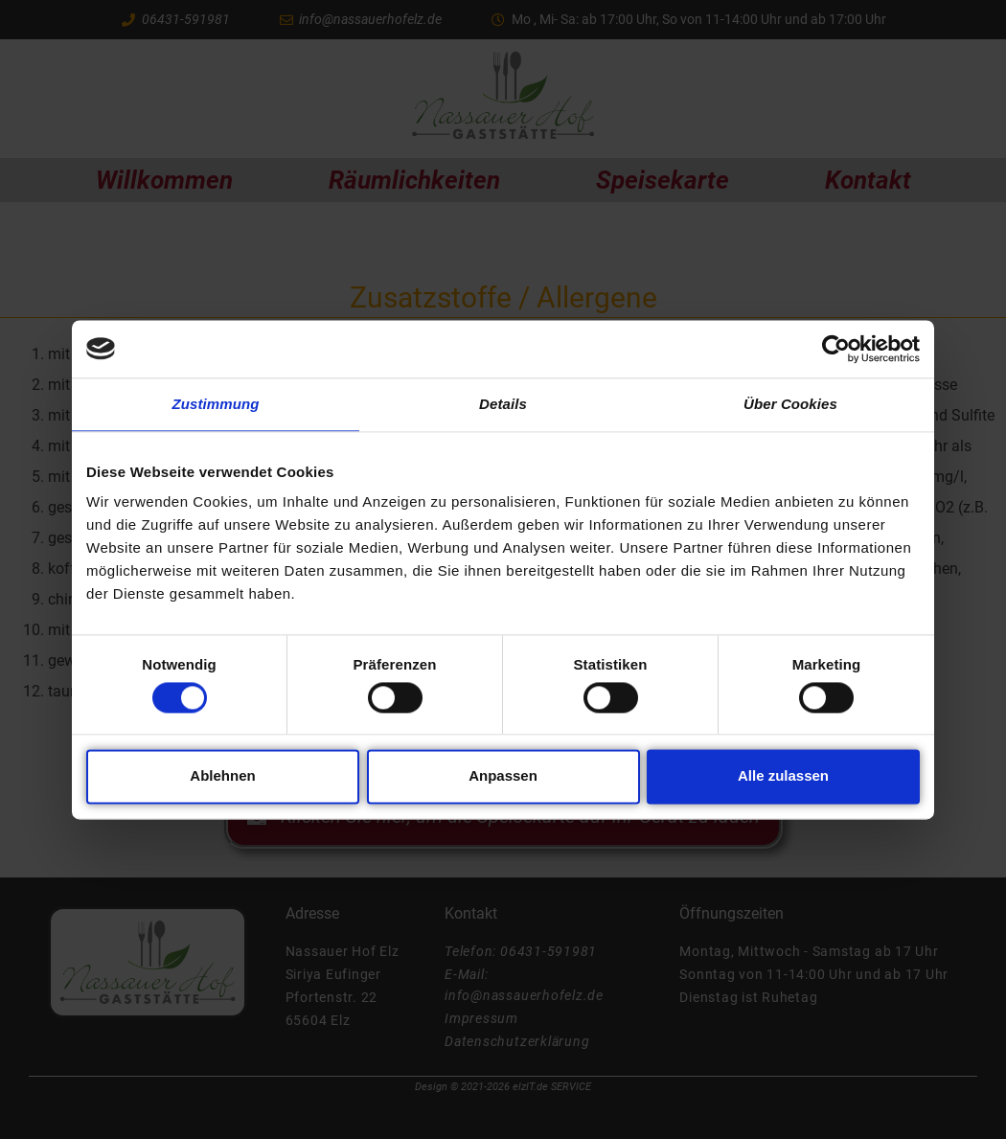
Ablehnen (222, 776)
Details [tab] (503, 404)
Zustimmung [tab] (216, 404)
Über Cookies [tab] (790, 404)
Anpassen (503, 776)
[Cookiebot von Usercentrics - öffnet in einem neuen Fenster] (836, 348)
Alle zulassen (783, 776)
